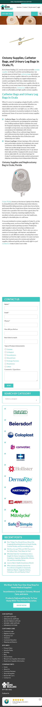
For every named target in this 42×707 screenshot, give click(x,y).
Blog (5, 654)
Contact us (21, 87)
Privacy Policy (8, 648)
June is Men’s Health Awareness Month (20, 563)
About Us (7, 669)
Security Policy (8, 650)
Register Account (9, 633)
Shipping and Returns (10, 642)
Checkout (7, 638)
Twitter (6, 696)
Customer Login (9, 631)
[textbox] (21, 398)
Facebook (3, 696)
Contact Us (7, 678)
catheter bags (26, 74)
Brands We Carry (9, 675)
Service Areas (8, 657)
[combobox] (21, 400)
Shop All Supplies (9, 673)
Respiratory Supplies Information (14, 661)
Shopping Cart (8, 635)
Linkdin (11, 696)
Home (6, 667)
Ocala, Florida (6, 201)
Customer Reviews (9, 671)
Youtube (8, 696)
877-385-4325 (7, 14)
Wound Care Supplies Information (14, 659)
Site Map (6, 652)
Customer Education (10, 640)
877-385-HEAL (7, 689)
